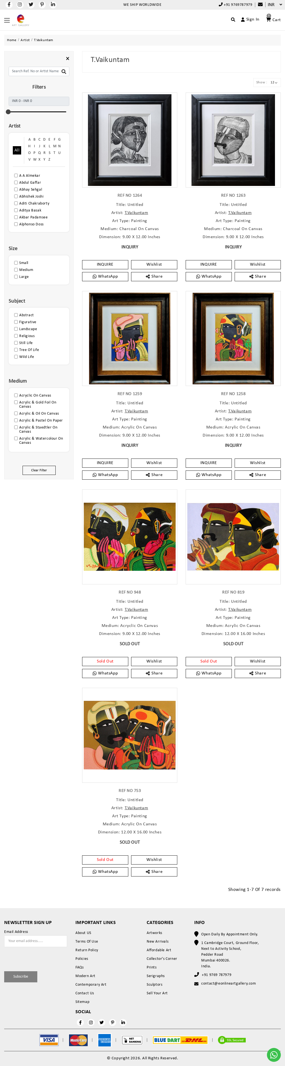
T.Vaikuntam (136, 213)
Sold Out (105, 661)
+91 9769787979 (235, 5)
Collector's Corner (162, 959)
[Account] (247, 19)
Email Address (16, 932)
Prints (152, 967)
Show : (261, 82)
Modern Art (85, 976)
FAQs (79, 967)
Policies (81, 959)
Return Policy (86, 950)
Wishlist (154, 264)
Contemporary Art (91, 985)
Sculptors (154, 985)
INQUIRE (105, 264)
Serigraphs (156, 976)
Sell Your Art (157, 993)
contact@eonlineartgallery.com (228, 984)
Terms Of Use (86, 942)
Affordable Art (159, 950)
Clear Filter (39, 470)
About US (83, 933)
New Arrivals (157, 942)
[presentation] (36, 958)
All (16, 150)
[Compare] (257, 4)
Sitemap (82, 1002)
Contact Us (84, 993)
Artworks (154, 933)
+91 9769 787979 (216, 975)
